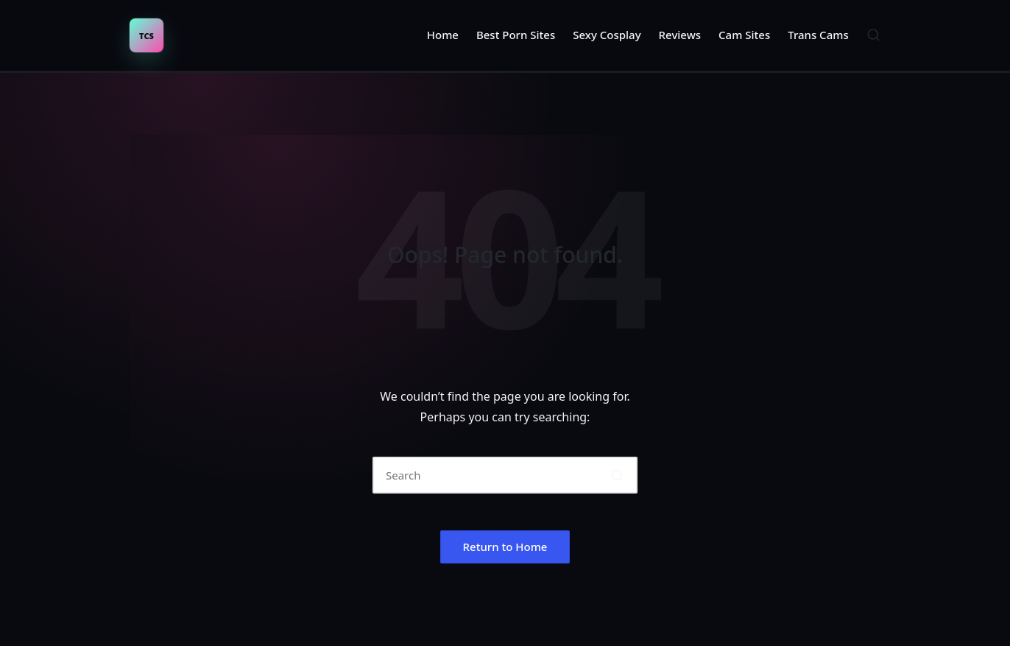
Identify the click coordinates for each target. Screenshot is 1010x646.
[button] (617, 475)
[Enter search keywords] (505, 475)
